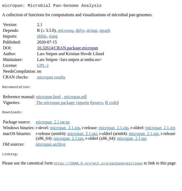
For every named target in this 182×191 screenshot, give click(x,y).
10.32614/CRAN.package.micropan (67, 49)
